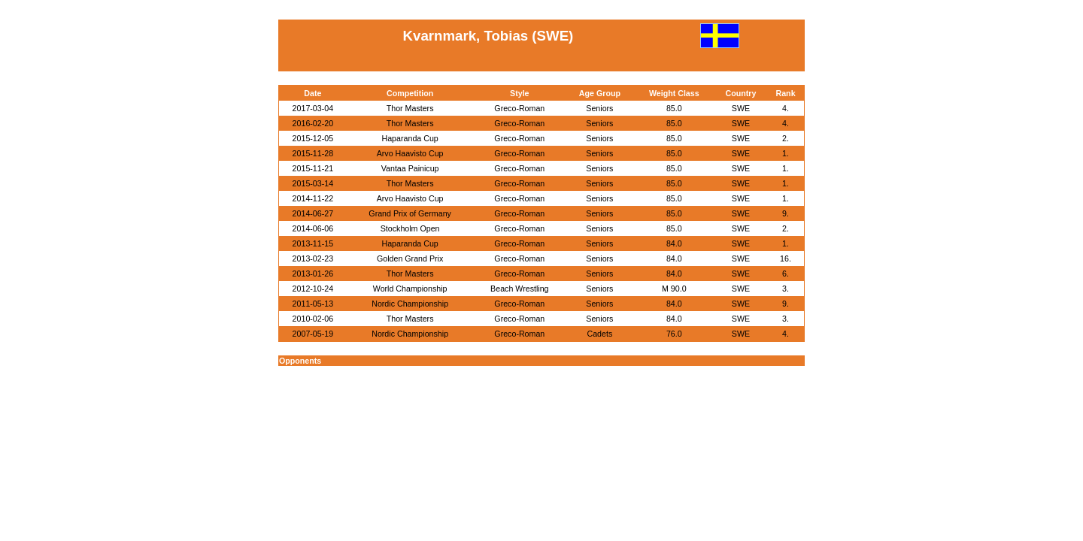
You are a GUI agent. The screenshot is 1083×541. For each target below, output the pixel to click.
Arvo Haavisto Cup (410, 153)
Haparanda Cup (410, 138)
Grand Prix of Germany (410, 213)
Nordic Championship (410, 303)
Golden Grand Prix (410, 258)
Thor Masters (410, 108)
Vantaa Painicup (410, 168)
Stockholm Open (410, 228)
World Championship (410, 288)
